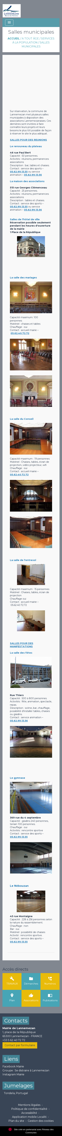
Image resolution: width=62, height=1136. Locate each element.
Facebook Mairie (13, 1066)
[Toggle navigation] (9, 23)
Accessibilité (29, 1112)
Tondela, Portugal (16, 1093)
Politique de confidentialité (29, 1108)
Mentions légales (29, 1105)
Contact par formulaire (20, 1045)
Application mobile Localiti (29, 1116)
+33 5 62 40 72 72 (13, 1040)
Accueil (14, 38)
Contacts (15, 1020)
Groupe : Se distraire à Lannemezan (25, 1070)
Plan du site (16, 1120)
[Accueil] (12, 9)
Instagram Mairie (13, 1074)
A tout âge (30, 38)
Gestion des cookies (41, 1120)
